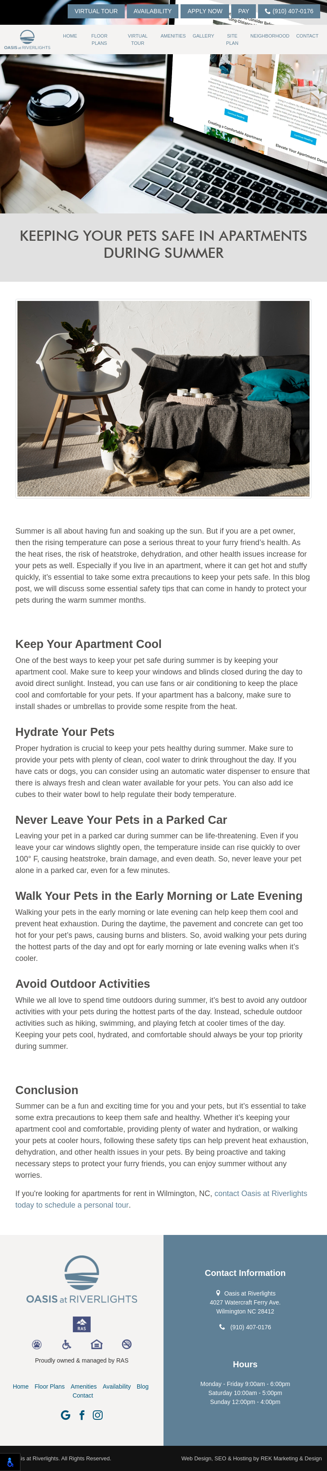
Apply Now (204, 11)
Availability (153, 11)
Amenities (173, 35)
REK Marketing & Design (291, 1458)
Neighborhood (270, 35)
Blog (143, 1386)
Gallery (203, 35)
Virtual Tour (96, 11)
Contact (307, 35)
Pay (243, 11)
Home (70, 35)
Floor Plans (99, 39)
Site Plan (232, 39)
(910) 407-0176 (289, 11)
